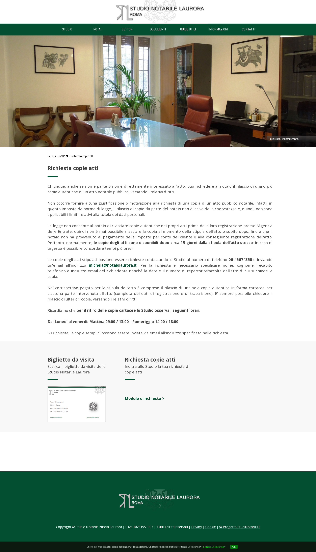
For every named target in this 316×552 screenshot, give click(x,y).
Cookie (210, 527)
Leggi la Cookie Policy (214, 546)
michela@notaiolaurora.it (113, 265)
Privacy (196, 527)
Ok (234, 546)
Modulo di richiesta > (144, 398)
